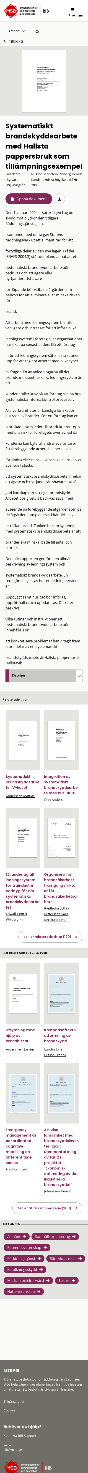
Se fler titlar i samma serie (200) (44, 1208)
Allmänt (14, 1236)
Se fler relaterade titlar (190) (47, 936)
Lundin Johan (54, 1049)
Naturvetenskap (21, 1291)
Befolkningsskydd (22, 1269)
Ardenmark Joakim (20, 1049)
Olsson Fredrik (55, 1055)
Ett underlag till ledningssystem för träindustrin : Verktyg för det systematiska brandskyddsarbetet (22, 891)
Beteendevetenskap (24, 1247)
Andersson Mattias (20, 796)
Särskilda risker (63, 1258)
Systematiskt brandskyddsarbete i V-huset (22, 782)
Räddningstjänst (21, 1258)
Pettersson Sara (56, 914)
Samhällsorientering (52, 1236)
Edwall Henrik (16, 914)
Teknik (64, 1280)
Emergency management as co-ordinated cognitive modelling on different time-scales (21, 1146)
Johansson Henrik (57, 1191)
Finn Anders (53, 799)
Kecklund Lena (55, 920)
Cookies (9, 1410)
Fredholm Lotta (55, 908)
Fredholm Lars (17, 1169)
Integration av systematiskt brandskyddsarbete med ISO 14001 (61, 785)
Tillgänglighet (14, 1401)
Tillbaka (16, 41)
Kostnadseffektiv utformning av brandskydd (60, 1035)
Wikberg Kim (15, 919)
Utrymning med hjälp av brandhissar (20, 1035)
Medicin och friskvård (25, 1280)
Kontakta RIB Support (20, 1435)
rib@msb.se (13, 1449)
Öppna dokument (31, 198)
